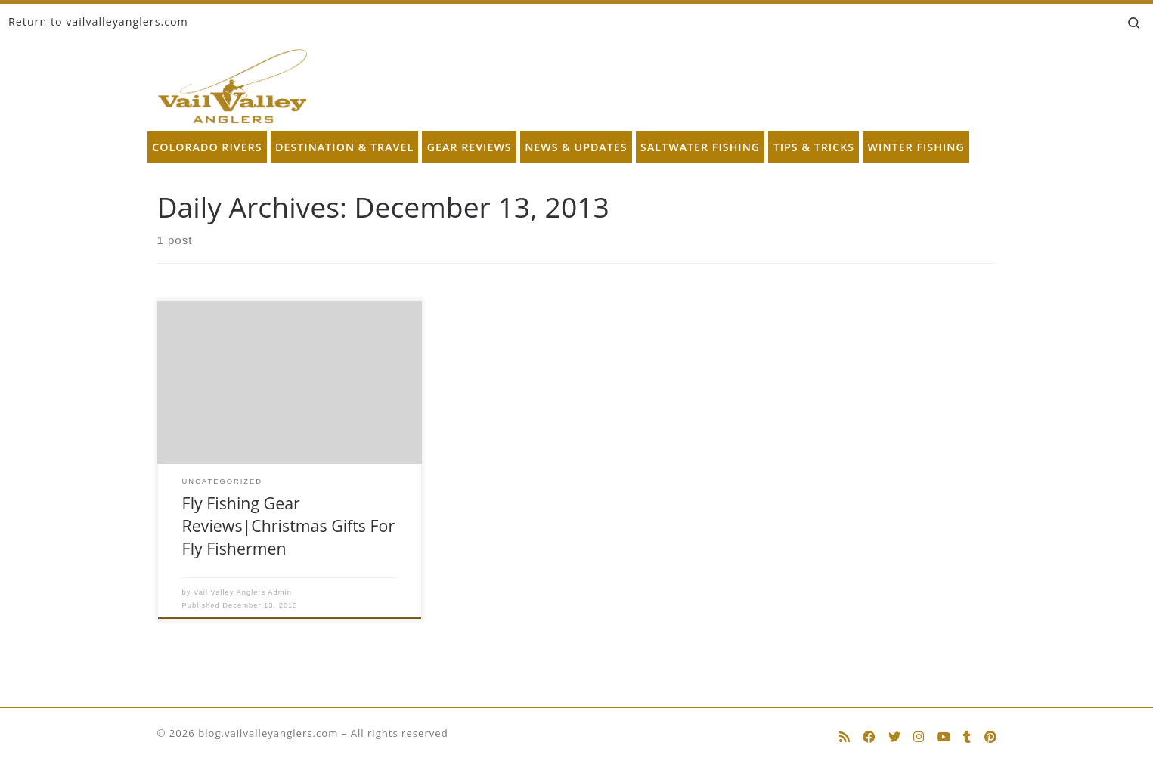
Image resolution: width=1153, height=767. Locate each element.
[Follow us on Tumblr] (967, 737)
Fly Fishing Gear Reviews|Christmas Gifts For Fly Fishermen (288, 525)
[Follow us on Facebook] (869, 737)
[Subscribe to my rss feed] (844, 737)
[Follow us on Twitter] (894, 737)
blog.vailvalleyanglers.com (268, 733)
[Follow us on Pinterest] (990, 737)
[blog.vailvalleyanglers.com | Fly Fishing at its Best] (232, 82)
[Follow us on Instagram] (918, 737)
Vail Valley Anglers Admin (243, 592)
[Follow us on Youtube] (943, 737)
